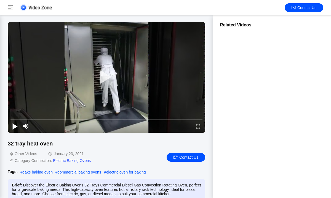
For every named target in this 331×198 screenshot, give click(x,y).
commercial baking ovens (79, 172)
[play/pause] (14, 126)
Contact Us (304, 8)
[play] (106, 77)
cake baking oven (38, 172)
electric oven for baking (126, 172)
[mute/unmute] (25, 126)
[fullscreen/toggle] (198, 126)
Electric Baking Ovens (72, 160)
